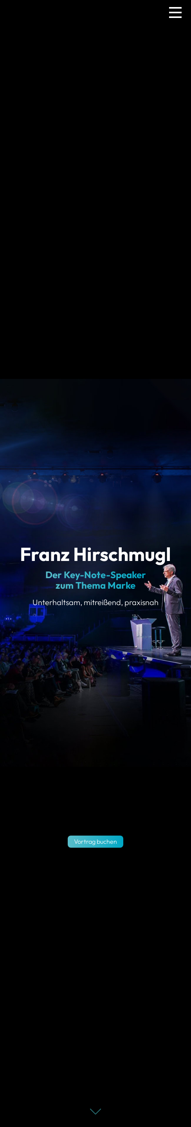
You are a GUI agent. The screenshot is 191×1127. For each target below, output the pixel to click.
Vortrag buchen (95, 841)
